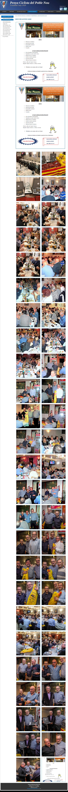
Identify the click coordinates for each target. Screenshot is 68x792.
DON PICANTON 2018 (7, 19)
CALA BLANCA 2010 (6, 30)
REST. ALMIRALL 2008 (7, 33)
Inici (16, 15)
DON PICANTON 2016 (7, 22)
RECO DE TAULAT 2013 (7, 26)
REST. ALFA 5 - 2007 (6, 34)
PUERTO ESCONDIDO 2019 (8, 18)
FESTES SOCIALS (21, 15)
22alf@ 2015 (5, 23)
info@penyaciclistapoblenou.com (34, 788)
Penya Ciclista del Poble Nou (29, 3)
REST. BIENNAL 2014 (6, 25)
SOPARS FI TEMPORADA (31, 15)
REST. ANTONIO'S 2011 (7, 29)
